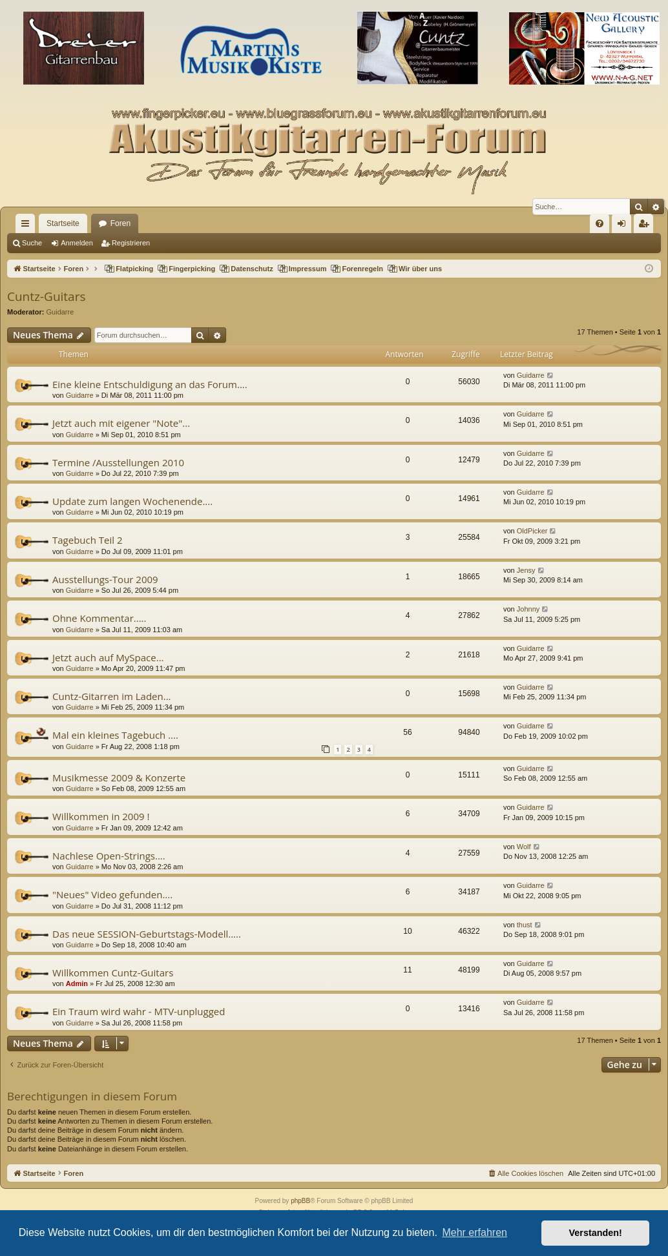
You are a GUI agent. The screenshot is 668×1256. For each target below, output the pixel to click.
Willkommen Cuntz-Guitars (112, 972)
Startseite (63, 223)
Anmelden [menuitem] (624, 226)
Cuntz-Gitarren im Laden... (111, 696)
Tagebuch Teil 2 (87, 539)
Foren (120, 223)
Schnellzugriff (28, 226)
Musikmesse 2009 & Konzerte (118, 777)
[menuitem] (599, 223)
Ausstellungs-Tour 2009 (105, 579)
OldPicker (532, 531)
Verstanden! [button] (595, 1233)
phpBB (300, 1200)
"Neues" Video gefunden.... (112, 894)
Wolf (524, 846)
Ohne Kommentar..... (99, 618)
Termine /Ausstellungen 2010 (118, 462)
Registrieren (131, 243)
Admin (77, 983)
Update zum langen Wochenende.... (132, 501)
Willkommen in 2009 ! (100, 816)
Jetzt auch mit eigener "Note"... (121, 423)
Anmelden (77, 243)
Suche (32, 243)
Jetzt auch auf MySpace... (108, 657)
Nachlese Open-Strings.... (108, 855)
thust (524, 925)
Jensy (526, 570)
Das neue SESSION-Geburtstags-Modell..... (146, 933)
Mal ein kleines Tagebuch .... (115, 734)
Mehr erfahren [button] (474, 1232)
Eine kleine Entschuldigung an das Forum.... (149, 384)
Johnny (528, 609)
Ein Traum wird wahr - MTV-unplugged (138, 1011)
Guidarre (60, 312)
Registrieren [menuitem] (646, 226)
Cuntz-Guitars (46, 296)
